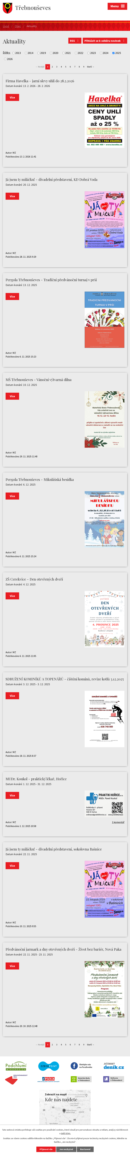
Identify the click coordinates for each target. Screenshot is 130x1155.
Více (12, 97)
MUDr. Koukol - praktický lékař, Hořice (36, 778)
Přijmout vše (46, 1149)
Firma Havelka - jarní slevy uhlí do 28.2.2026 (40, 81)
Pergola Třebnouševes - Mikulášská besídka (40, 479)
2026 (10, 59)
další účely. (66, 1133)
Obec (18, 26)
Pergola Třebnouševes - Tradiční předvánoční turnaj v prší (51, 279)
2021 (68, 53)
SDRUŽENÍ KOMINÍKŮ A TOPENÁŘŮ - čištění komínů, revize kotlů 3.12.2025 (65, 679)
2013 (18, 53)
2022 (80, 53)
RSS (75, 41)
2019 (43, 53)
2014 (30, 53)
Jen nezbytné (66, 1149)
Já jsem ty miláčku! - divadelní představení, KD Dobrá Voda (51, 179)
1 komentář (118, 822)
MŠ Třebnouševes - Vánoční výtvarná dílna (38, 379)
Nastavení (85, 1149)
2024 (105, 53)
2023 (93, 53)
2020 (55, 53)
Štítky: (6, 52)
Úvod (6, 26)
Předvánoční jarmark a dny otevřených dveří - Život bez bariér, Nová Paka (63, 949)
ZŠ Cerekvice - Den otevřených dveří (34, 579)
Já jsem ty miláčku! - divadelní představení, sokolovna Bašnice (54, 849)
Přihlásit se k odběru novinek (105, 41)
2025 (118, 53)
